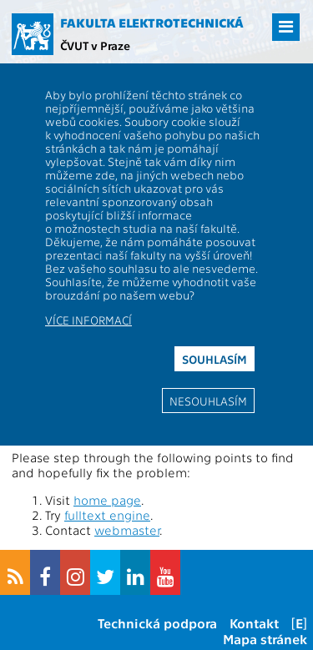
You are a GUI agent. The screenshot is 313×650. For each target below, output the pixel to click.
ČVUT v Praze (95, 45)
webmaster (126, 529)
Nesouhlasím (208, 400)
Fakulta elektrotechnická (152, 22)
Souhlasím (214, 358)
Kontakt (254, 623)
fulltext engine (107, 514)
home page (107, 499)
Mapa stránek (265, 639)
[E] (299, 623)
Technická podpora (157, 623)
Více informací (88, 319)
